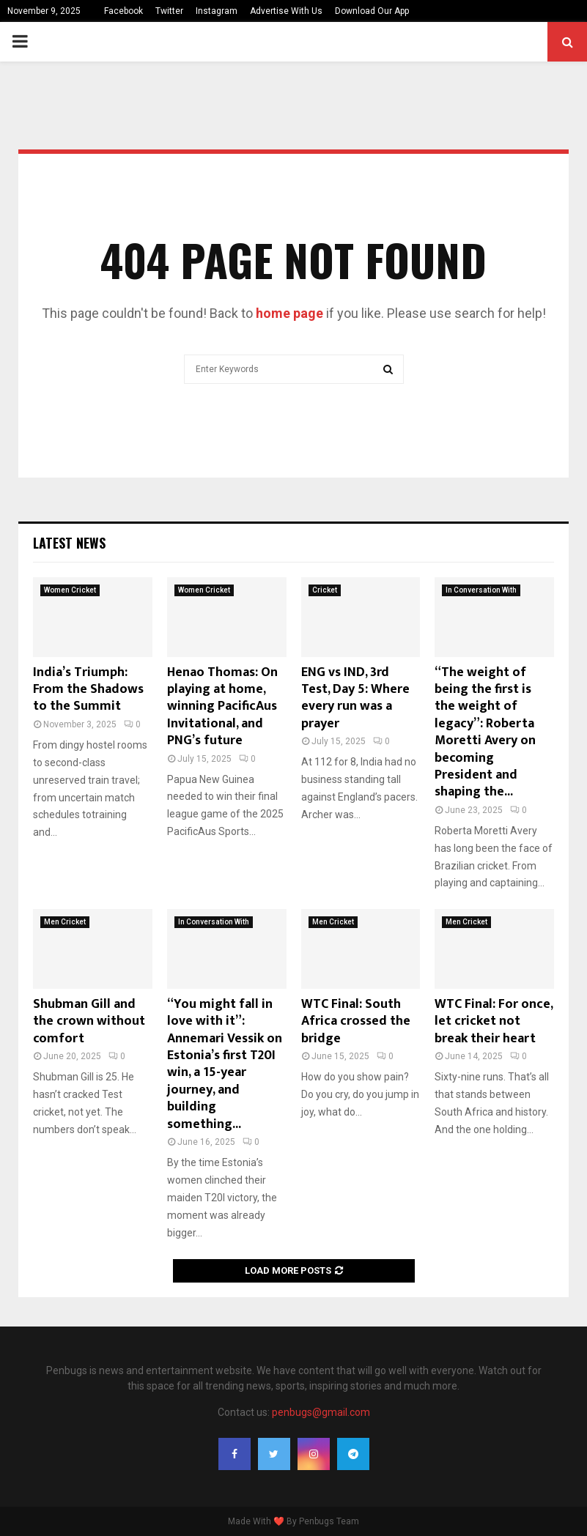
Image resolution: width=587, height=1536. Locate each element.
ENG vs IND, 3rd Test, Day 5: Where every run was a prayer (355, 698)
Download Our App (372, 11)
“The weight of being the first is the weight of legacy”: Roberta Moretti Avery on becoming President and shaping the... (485, 732)
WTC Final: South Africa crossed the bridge (355, 1021)
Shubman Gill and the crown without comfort (89, 1021)
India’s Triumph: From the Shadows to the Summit (88, 689)
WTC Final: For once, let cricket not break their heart (494, 1021)
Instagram (216, 11)
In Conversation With (481, 590)
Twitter (169, 11)
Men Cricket (65, 922)
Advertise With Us (286, 11)
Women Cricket (70, 590)
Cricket (324, 590)
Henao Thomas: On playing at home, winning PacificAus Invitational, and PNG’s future (222, 706)
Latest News (69, 542)
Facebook (123, 11)
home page (289, 313)
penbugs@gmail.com (321, 1412)
